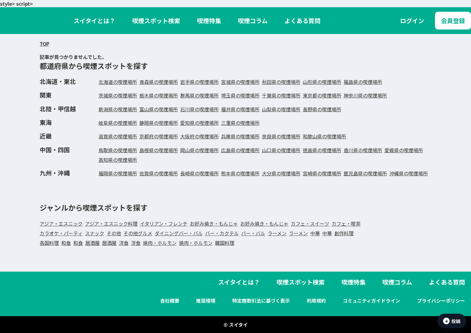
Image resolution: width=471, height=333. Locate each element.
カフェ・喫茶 (346, 223)
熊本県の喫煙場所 (240, 173)
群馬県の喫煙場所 (199, 95)
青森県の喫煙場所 (158, 81)
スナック (94, 233)
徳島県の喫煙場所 (322, 150)
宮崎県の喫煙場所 (322, 173)
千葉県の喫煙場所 (281, 95)
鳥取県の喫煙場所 (118, 150)
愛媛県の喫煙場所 (403, 150)
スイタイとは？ (94, 20)
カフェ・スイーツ (310, 223)
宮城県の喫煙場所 (240, 81)
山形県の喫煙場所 (322, 81)
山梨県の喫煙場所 (281, 109)
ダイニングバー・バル (179, 233)
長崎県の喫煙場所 (199, 173)
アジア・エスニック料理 (111, 223)
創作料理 (344, 233)
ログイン (412, 20)
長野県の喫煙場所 (322, 109)
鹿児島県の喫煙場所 (365, 173)
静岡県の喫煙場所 (158, 122)
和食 (66, 242)
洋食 (124, 242)
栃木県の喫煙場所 (158, 95)
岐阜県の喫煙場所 (118, 122)
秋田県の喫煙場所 (281, 81)
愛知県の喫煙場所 (199, 122)
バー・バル (253, 233)
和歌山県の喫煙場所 (324, 136)
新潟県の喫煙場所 (118, 109)
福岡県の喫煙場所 (118, 173)
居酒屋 (92, 242)
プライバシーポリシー (441, 300)
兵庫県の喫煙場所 (240, 136)
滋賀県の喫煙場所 (118, 136)
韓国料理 (224, 242)
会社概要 (169, 300)
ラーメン (277, 233)
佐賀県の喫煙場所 (158, 173)
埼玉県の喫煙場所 (240, 95)
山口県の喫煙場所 (281, 150)
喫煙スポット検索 (156, 20)
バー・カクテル (222, 233)
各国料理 (49, 242)
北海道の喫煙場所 (118, 81)
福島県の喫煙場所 (363, 81)
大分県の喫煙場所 (281, 173)
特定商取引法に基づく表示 (261, 300)
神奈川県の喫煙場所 (365, 95)
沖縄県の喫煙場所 (408, 173)
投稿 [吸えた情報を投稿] (451, 321)
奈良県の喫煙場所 (281, 136)
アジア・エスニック (61, 223)
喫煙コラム (253, 20)
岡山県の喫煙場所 (199, 150)
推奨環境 (205, 300)
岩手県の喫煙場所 (199, 81)
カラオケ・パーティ (61, 233)
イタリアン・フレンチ (163, 223)
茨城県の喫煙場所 (118, 95)
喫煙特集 (209, 20)
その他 (114, 233)
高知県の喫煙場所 (118, 159)
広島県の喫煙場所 (240, 150)
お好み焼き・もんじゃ (214, 223)
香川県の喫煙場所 (363, 150)
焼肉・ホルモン (160, 242)
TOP (44, 43)
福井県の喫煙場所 (240, 109)
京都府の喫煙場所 (158, 136)
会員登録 (453, 20)
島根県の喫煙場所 (158, 150)
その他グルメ (137, 233)
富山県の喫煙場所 (158, 109)
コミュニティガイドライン (371, 300)
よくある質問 (302, 20)
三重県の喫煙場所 (240, 122)
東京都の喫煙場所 (322, 95)
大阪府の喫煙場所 (199, 136)
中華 (315, 233)
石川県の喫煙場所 (199, 109)
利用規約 (316, 300)
